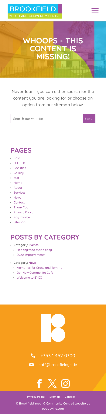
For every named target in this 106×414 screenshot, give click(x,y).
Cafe (17, 158)
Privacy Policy (23, 212)
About (18, 187)
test (16, 178)
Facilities (20, 168)
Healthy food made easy (34, 250)
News (17, 197)
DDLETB (19, 163)
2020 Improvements (31, 255)
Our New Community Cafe (35, 272)
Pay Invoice (22, 217)
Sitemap (20, 222)
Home (18, 183)
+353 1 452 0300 (57, 355)
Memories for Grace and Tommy (39, 267)
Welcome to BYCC (29, 277)
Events (34, 245)
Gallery (19, 173)
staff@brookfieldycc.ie (57, 364)
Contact (19, 202)
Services (20, 192)
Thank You (21, 207)
